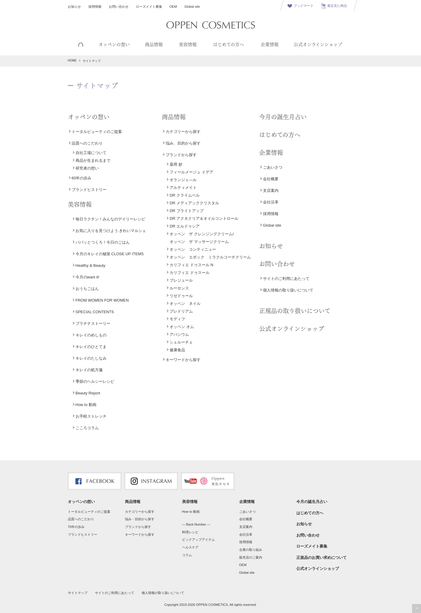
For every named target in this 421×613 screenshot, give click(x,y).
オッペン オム (182, 326)
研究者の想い (87, 168)
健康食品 (177, 350)
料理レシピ (190, 532)
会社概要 (270, 179)
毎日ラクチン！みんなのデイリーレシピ (110, 219)
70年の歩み (76, 527)
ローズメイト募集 (149, 6)
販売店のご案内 (250, 557)
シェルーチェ (181, 342)
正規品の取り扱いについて (295, 311)
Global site (192, 6)
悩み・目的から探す (139, 519)
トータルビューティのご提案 (97, 131)
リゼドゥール (181, 296)
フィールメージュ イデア (191, 172)
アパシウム (179, 334)
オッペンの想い (88, 117)
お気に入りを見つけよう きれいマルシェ (111, 230)
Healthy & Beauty (90, 265)
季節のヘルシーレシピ (95, 381)
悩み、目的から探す (183, 143)
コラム (187, 555)
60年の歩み (81, 178)
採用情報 (94, 6)
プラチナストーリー (93, 323)
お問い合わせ (119, 6)
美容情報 (80, 204)
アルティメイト (183, 187)
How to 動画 (86, 404)
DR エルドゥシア (184, 226)
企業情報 (271, 153)
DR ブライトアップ (186, 210)
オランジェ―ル (183, 180)
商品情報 (174, 117)
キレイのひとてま (91, 346)
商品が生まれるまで (93, 160)
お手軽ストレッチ (91, 416)
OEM (173, 6)
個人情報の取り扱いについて (288, 290)
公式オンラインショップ (291, 329)
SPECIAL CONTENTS (95, 312)
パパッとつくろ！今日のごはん (103, 242)
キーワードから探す (183, 360)
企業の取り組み (250, 549)
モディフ (177, 319)
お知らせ (74, 6)
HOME (72, 60)
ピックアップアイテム (198, 539)
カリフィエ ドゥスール (189, 272)
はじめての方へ (279, 135)
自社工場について (91, 152)
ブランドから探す (181, 155)
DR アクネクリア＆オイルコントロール (204, 218)
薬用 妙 (176, 164)
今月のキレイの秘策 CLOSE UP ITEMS (110, 254)
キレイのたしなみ (91, 358)
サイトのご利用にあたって (286, 278)
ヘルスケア (190, 547)
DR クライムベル (184, 195)
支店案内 (270, 190)
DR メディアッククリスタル (194, 203)
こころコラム (87, 428)
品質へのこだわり (87, 143)
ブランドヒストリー (89, 189)
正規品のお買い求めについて (321, 557)
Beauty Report (88, 393)
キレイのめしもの (91, 335)
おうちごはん (87, 288)
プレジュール (181, 280)
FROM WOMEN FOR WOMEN (102, 300)
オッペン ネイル (185, 303)
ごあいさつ (272, 167)
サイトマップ (77, 593)
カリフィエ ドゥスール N (191, 265)
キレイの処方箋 (89, 370)
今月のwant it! (87, 277)
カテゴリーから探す (183, 131)
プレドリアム (181, 311)
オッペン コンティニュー (193, 249)
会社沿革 (270, 202)
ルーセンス (179, 288)
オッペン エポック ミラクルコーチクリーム (210, 257)
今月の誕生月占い (283, 117)
